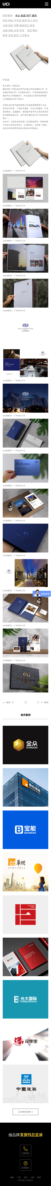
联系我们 (25, 1168)
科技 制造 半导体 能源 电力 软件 (20, 20)
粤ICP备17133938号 (25, 1180)
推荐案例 (8, 15)
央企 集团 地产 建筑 (26, 15)
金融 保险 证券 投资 (13, 30)
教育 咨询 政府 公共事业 (16, 35)
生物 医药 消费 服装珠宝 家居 (19, 25)
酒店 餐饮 (32, 30)
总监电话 (25, 1153)
